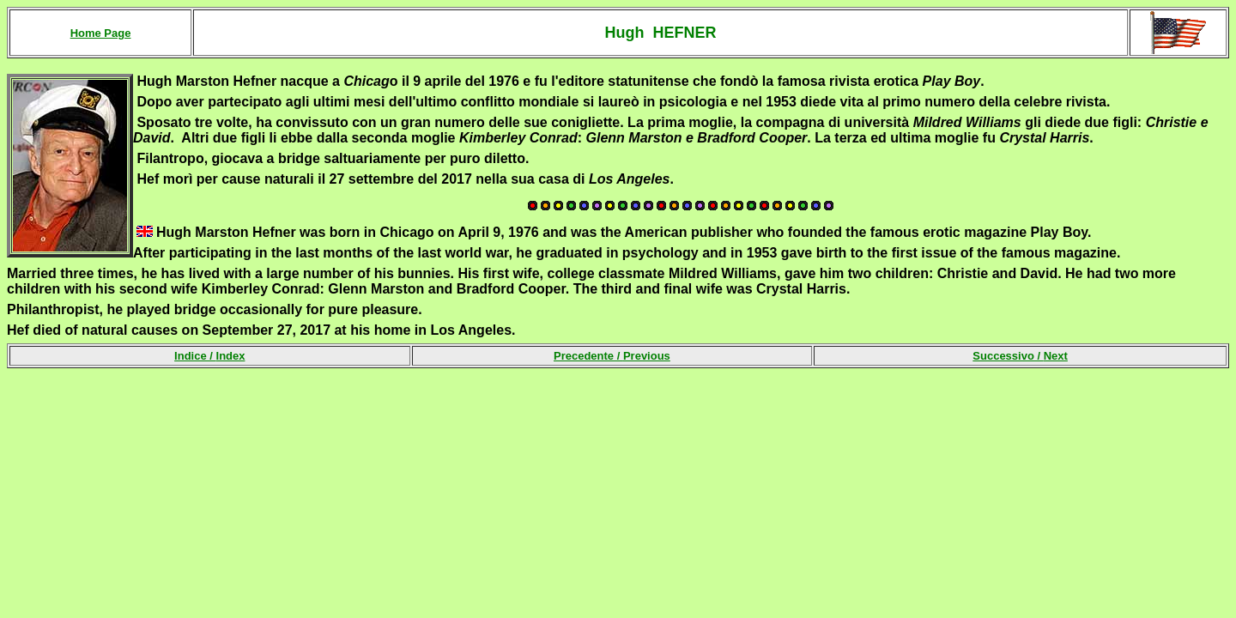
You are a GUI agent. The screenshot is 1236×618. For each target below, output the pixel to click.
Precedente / (612, 355)
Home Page (100, 33)
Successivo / (1020, 355)
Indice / (209, 355)
